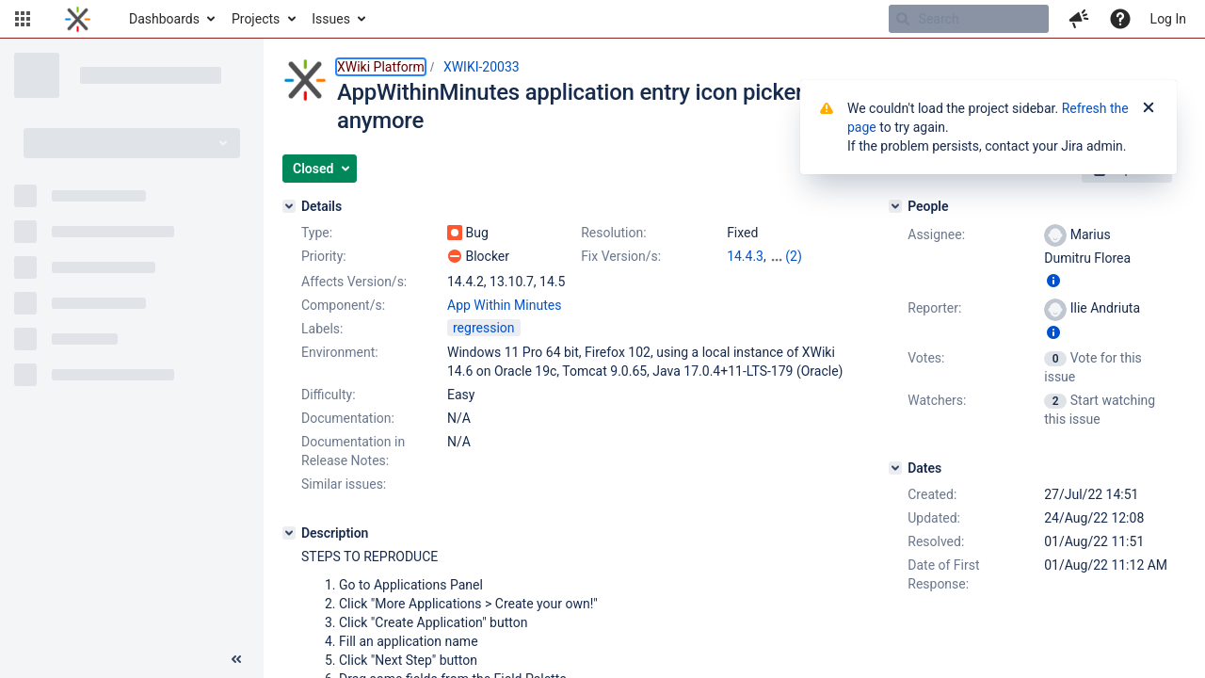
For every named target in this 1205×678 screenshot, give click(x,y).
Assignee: (936, 234)
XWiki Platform (381, 66)
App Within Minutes (504, 305)
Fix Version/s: (621, 256)
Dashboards (164, 18)
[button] (22, 19)
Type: (316, 232)
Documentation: (347, 418)
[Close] (1148, 108)
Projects (256, 18)
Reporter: (934, 307)
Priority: (323, 256)
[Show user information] (1053, 280)
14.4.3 (745, 256)
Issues (331, 18)
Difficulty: (328, 394)
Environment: (339, 352)
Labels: (322, 328)
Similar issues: (343, 484)
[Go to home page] (78, 19)
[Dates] (895, 468)
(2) (793, 256)
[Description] (289, 533)
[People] (895, 206)
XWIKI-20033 (481, 66)
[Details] (289, 206)
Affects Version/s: (354, 281)
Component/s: (343, 305)
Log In (1168, 18)
